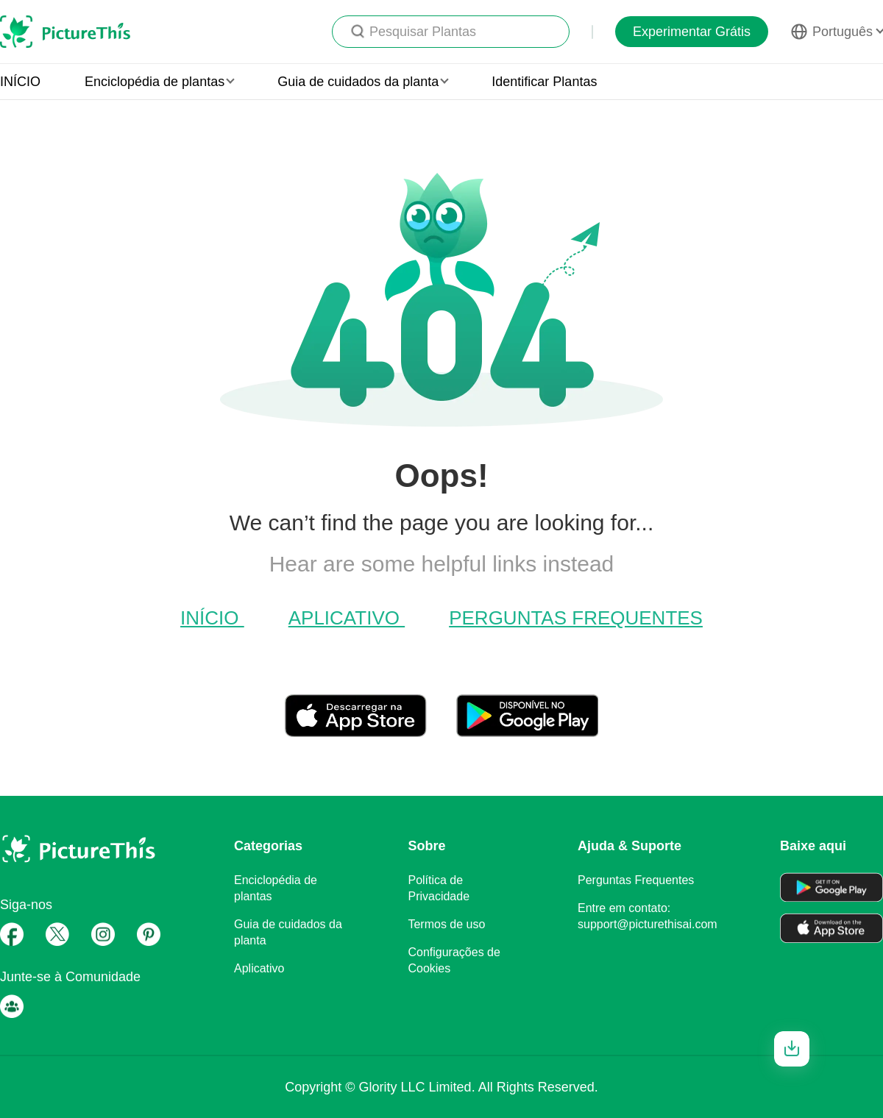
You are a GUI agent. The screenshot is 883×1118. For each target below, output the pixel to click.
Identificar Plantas (544, 81)
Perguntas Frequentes (576, 618)
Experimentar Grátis (692, 31)
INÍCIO (20, 81)
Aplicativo (346, 618)
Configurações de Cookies (454, 960)
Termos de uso (446, 924)
